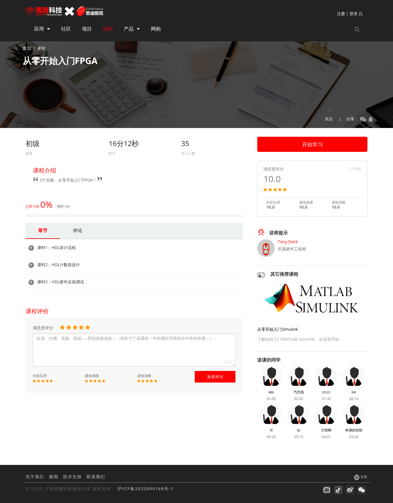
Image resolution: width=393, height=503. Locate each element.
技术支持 (73, 476)
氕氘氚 (299, 392)
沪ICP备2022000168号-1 (145, 488)
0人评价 (355, 168)
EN (364, 476)
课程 (41, 48)
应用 (42, 28)
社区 (66, 28)
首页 (27, 48)
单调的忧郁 (353, 430)
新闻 (54, 476)
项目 (87, 28)
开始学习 (312, 144)
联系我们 (96, 476)
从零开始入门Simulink (277, 329)
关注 (329, 113)
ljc (299, 430)
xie (353, 392)
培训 (108, 28)
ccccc (326, 392)
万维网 (326, 430)
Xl (271, 430)
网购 (156, 28)
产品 (132, 28)
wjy (271, 392)
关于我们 (36, 476)
